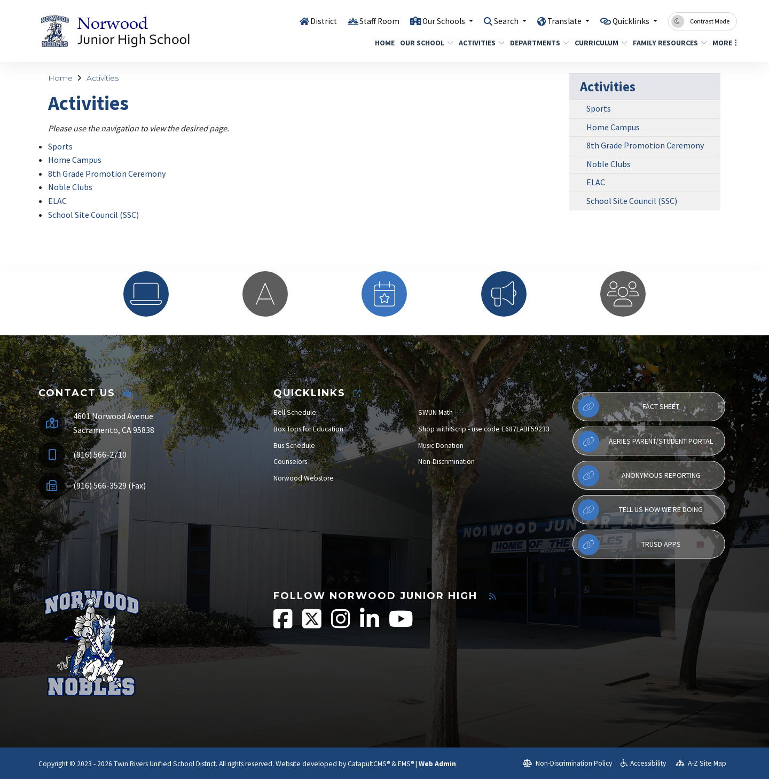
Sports (60, 146)
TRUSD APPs (629, 544)
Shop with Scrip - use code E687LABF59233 (484, 429)
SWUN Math (435, 412)
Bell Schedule (294, 412)
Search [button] (495, 21)
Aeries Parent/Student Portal (645, 441)
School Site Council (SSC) (93, 214)
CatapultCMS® (369, 763)
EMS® (406, 763)
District (301, 21)
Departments (536, 43)
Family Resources (666, 43)
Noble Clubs (70, 187)
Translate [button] (557, 21)
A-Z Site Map (701, 763)
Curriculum (598, 43)
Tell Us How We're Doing (640, 510)
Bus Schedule (294, 445)
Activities (479, 43)
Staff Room (359, 21)
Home (383, 43)
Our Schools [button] (428, 21)
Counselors (290, 461)
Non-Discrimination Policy (567, 763)
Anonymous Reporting (639, 475)
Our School (424, 43)
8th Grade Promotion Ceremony (107, 173)
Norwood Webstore (303, 478)
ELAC (57, 200)
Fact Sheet (628, 407)
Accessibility (643, 763)
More (723, 43)
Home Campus (74, 159)
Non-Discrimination (446, 461)
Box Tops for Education (308, 429)
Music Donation (441, 445)
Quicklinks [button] (629, 21)
